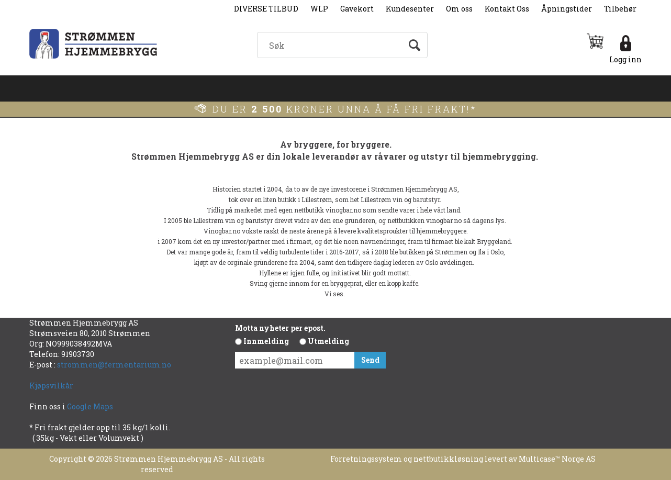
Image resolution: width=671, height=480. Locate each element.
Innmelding (266, 341)
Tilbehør (620, 9)
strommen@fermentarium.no (114, 365)
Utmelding (328, 341)
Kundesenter (410, 9)
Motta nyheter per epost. (280, 328)
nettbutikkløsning (448, 459)
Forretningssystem (366, 459)
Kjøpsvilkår (51, 385)
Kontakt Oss (507, 9)
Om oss (459, 9)
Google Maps (91, 406)
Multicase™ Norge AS (557, 459)
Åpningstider (566, 9)
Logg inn (625, 59)
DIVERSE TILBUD (266, 9)
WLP (319, 9)
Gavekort (357, 9)
